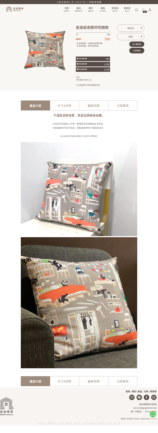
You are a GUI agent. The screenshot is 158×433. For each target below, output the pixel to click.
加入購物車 (136, 44)
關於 (134, 391)
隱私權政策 (130, 419)
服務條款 (123, 419)
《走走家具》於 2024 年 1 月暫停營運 (79, 2)
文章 (146, 391)
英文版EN (137, 419)
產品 (140, 391)
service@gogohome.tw (145, 407)
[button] (150, 10)
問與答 (153, 391)
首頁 (128, 391)
